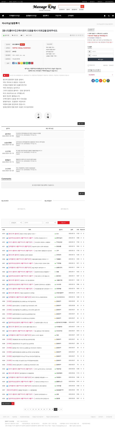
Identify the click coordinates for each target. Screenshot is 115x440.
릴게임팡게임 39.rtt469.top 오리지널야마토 (21, 301)
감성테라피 (62, 9)
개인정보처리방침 (24, 417)
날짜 (72, 229)
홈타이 (68, 9)
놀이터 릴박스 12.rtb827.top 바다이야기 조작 (22, 305)
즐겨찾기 (3, 1)
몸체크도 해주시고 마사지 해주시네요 (26, 159)
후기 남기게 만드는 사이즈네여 (29, 369)
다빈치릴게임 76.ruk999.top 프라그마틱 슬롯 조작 (23, 310)
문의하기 (100, 417)
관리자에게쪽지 (109, 1)
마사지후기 (92, 75)
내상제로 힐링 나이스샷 (27, 322)
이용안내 (93, 417)
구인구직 (58, 16)
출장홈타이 (74, 9)
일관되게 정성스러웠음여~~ (28, 272)
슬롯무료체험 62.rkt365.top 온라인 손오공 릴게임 (23, 352)
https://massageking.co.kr (59, 425)
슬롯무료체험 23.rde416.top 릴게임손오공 (21, 314)
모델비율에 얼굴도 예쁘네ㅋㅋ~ (28, 259)
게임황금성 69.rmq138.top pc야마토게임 (21, 339)
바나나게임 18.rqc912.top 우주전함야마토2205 (22, 360)
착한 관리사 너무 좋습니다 (28, 276)
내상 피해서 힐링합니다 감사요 (29, 251)
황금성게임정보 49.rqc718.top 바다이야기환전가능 (23, 356)
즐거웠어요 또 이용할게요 (20, 373)
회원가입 (84, 1)
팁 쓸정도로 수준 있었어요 (28, 331)
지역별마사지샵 (14, 16)
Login (100, 59)
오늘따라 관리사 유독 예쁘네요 (27, 246)
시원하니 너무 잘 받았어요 (20, 280)
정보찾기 (92, 1)
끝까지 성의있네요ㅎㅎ (27, 394)
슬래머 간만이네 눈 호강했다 (29, 284)
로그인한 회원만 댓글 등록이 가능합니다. (43, 185)
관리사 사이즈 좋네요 (25, 335)
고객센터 (71, 16)
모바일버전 (109, 417)
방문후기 (46, 16)
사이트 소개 (6, 417)
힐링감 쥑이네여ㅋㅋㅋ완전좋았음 (22, 390)
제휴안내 (100, 1)
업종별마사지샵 (31, 16)
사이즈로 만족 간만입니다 (28, 398)
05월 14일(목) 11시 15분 (16, 1)
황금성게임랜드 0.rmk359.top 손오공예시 (21, 318)
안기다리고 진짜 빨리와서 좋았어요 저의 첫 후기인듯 (30, 142)
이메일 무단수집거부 (37, 417)
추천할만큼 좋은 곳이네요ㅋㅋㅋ (30, 289)
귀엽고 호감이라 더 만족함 (20, 293)
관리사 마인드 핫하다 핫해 (28, 263)
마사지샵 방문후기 (11, 23)
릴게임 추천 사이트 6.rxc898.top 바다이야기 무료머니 (24, 348)
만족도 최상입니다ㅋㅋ (27, 238)
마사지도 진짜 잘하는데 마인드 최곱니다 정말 (28, 133)
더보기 (18, 136)
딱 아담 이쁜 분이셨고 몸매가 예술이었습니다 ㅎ (29, 150)
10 (55, 409)
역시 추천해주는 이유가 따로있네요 (25, 168)
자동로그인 (91, 65)
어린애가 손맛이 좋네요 (20, 255)
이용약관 (14, 417)
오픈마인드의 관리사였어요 (27, 386)
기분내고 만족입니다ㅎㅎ (28, 382)
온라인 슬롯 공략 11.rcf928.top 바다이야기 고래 (23, 365)
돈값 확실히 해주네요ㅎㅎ (26, 267)
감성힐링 (81, 9)
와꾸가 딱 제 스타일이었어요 (27, 297)
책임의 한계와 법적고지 (52, 417)
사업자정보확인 (86, 423)
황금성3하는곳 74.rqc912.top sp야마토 (20, 344)
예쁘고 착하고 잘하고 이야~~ (21, 234)
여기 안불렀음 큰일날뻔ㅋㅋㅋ (27, 377)
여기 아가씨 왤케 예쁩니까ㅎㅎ (22, 327)
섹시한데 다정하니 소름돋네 (28, 242)
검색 (63, 222)
